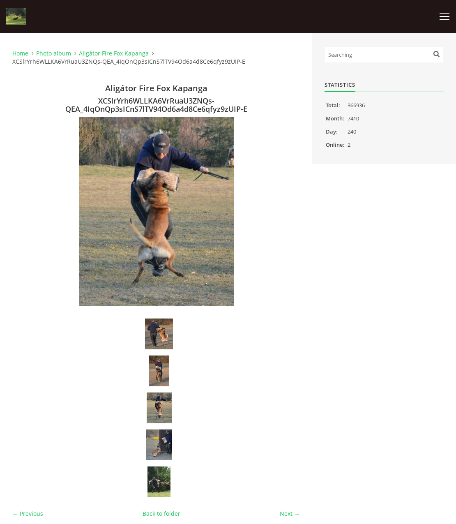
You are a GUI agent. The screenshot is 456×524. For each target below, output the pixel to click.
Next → (290, 513)
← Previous (27, 513)
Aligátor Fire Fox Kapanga (114, 53)
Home (20, 53)
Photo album (53, 53)
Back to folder (161, 513)
